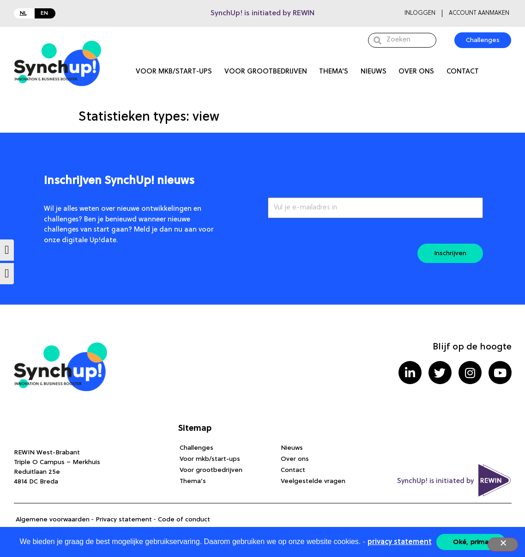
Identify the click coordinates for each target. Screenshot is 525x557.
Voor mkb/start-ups (174, 71)
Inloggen (419, 13)
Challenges (196, 448)
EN (44, 13)
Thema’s (333, 71)
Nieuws (373, 71)
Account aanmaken (479, 13)
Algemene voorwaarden (53, 519)
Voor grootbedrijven (265, 71)
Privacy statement (124, 519)
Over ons (416, 71)
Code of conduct (184, 519)
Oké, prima (471, 542)
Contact (463, 71)
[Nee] (503, 544)
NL (23, 13)
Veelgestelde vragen (313, 481)
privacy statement (400, 542)
